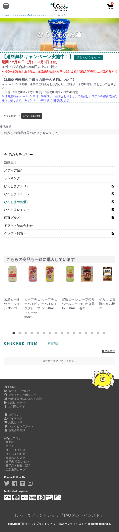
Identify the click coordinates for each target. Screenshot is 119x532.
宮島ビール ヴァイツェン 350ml (12, 304)
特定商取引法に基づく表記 (23, 398)
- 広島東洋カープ (14, 469)
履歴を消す (108, 351)
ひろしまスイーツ (18, 194)
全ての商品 (10, 115)
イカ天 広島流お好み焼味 (107, 304)
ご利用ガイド (14, 406)
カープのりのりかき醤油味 (87, 304)
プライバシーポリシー (20, 394)
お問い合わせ (14, 402)
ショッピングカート (19, 426)
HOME (10, 387)
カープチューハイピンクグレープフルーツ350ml (32, 308)
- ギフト (9, 446)
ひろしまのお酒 (16, 202)
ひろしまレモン (16, 210)
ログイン (11, 414)
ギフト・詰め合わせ (18, 225)
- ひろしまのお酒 (14, 453)
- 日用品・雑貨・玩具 (17, 465)
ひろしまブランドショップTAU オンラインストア (59, 515)
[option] (13, 288)
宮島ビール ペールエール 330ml (70, 304)
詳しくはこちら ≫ (88, 57)
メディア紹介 (13, 170)
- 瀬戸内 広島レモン (16, 461)
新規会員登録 (14, 430)
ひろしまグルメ (16, 186)
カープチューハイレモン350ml (49, 304)
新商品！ (10, 162)
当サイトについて (17, 391)
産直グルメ (13, 217)
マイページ (13, 418)
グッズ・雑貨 (14, 233)
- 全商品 (9, 442)
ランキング (12, 178)
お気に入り (13, 422)
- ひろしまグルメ (14, 450)
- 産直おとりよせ (14, 457)
